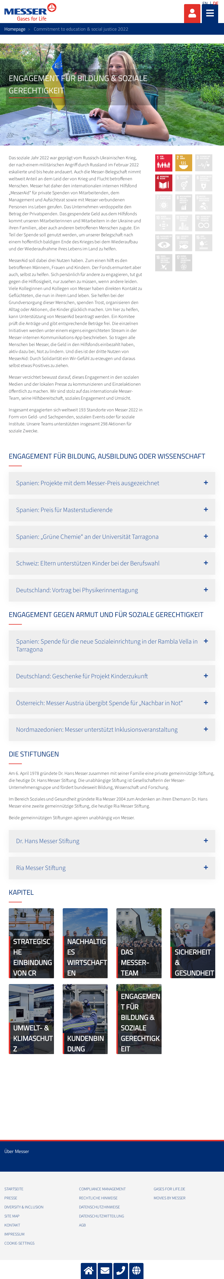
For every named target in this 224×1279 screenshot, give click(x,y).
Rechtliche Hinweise (98, 1198)
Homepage (14, 28)
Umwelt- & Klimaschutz (33, 1038)
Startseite (13, 1189)
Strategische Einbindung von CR (32, 957)
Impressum (14, 1234)
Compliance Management (102, 1189)
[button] (112, 483)
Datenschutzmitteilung (101, 1216)
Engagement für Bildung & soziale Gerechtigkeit (140, 1022)
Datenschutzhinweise (99, 1207)
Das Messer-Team (135, 962)
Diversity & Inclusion (23, 1207)
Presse (10, 1198)
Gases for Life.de (169, 1189)
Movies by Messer (170, 1198)
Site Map (12, 1216)
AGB (82, 1225)
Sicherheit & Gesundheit (194, 962)
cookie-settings (19, 1243)
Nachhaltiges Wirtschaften (87, 957)
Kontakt (12, 1225)
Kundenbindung (85, 1043)
